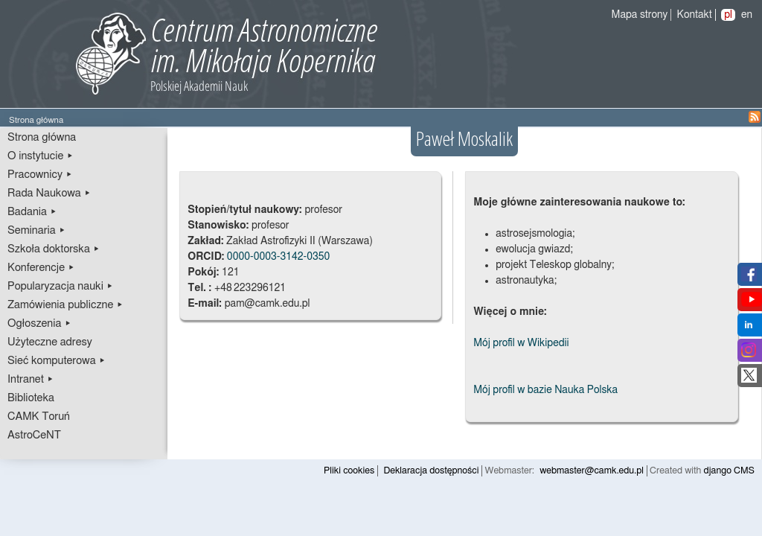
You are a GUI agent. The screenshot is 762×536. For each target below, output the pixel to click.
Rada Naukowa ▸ (49, 193)
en (746, 15)
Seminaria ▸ (36, 230)
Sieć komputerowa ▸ (56, 360)
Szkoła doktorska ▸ (53, 249)
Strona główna (41, 137)
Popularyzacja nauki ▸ (60, 286)
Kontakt (694, 15)
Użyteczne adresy (49, 342)
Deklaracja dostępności (430, 471)
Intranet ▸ (30, 379)
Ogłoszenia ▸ (39, 323)
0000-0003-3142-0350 (278, 257)
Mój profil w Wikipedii (521, 343)
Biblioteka (30, 397)
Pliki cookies (349, 471)
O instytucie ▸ (40, 156)
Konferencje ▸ (41, 267)
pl (728, 15)
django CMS (729, 471)
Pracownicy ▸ (39, 174)
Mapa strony (640, 15)
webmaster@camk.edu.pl (592, 471)
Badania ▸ (32, 211)
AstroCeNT (34, 435)
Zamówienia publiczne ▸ (65, 304)
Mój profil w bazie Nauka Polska (545, 390)
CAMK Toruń (38, 416)
